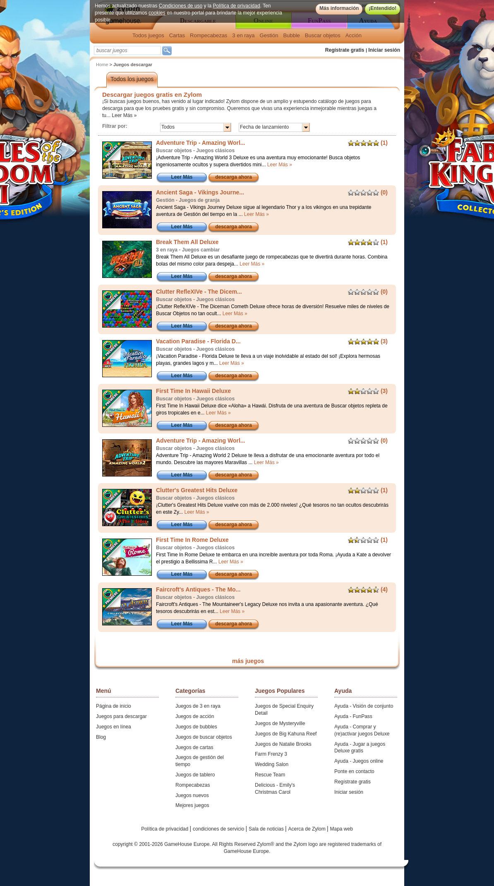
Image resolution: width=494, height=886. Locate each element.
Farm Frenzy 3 (271, 754)
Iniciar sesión (384, 50)
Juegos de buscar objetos (203, 737)
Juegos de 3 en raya (198, 706)
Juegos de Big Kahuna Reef (286, 734)
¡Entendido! (382, 8)
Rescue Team (270, 775)
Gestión (269, 35)
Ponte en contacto (354, 771)
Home (102, 64)
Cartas (177, 35)
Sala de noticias (267, 829)
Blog (101, 737)
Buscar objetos (323, 35)
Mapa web (341, 829)
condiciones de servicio (219, 829)
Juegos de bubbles (196, 727)
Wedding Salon (271, 764)
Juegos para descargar (121, 716)
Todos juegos (148, 35)
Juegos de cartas (194, 747)
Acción (353, 35)
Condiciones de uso (180, 6)
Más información (339, 8)
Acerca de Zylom (307, 829)
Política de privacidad (236, 6)
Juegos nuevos (192, 795)
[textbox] (127, 50)
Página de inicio (113, 706)
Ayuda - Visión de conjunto (363, 706)
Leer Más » (124, 115)
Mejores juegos (192, 805)
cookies (157, 13)
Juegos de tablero (195, 775)
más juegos (248, 661)
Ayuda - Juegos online (359, 761)
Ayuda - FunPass (353, 716)
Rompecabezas (208, 35)
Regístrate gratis (345, 50)
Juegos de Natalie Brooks (283, 744)
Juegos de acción (194, 716)
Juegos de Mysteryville (280, 723)
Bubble (291, 35)
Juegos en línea (113, 727)
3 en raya (243, 35)
